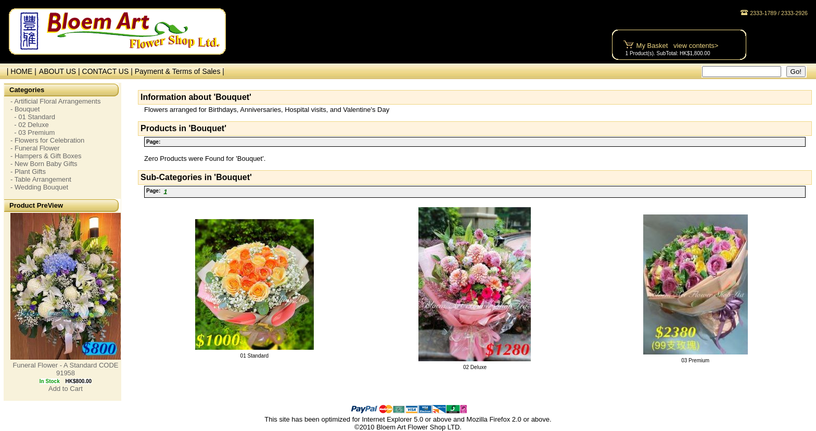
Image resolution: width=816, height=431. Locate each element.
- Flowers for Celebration (47, 140)
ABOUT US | (60, 71)
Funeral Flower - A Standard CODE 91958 (65, 369)
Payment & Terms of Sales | (179, 71)
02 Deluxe (475, 367)
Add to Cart (65, 388)
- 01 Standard (32, 117)
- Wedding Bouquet (39, 187)
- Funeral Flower (35, 148)
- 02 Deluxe (29, 125)
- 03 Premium (32, 132)
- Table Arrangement (40, 179)
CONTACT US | (108, 71)
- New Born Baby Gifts (44, 164)
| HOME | (19, 71)
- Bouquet (25, 109)
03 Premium (695, 360)
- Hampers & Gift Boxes (46, 156)
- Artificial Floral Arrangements (55, 101)
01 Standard (254, 356)
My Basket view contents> (677, 45)
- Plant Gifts (28, 171)
